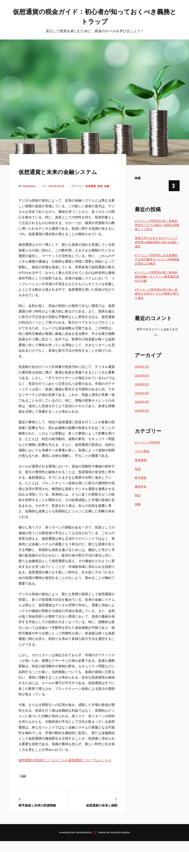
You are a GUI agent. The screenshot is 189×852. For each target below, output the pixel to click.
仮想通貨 (93, 196)
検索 (138, 178)
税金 (138, 495)
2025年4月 (142, 393)
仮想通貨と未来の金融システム (67, 176)
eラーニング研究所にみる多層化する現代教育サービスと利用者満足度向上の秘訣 (157, 260)
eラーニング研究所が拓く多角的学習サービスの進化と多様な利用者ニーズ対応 (157, 225)
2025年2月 (142, 411)
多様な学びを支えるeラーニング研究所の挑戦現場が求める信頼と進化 (157, 242)
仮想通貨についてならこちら (89, 771)
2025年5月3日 (58, 196)
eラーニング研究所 (147, 442)
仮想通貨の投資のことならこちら (43, 771)
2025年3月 (142, 402)
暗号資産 (141, 478)
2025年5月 (142, 384)
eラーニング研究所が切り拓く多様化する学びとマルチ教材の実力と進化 (157, 294)
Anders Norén (120, 843)
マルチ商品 (142, 451)
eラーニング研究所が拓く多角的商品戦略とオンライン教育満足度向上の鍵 (157, 277)
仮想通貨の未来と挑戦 (101, 816)
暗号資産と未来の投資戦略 (37, 816)
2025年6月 (142, 376)
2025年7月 (142, 367)
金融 (109, 196)
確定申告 (141, 486)
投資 (102, 196)
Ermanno (30, 196)
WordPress (84, 843)
